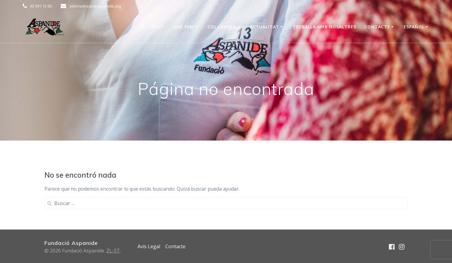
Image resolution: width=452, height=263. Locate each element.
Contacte (377, 27)
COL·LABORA (222, 27)
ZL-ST (113, 250)
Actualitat (264, 27)
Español (414, 27)
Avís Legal (148, 246)
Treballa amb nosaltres (324, 27)
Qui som (149, 27)
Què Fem (183, 27)
